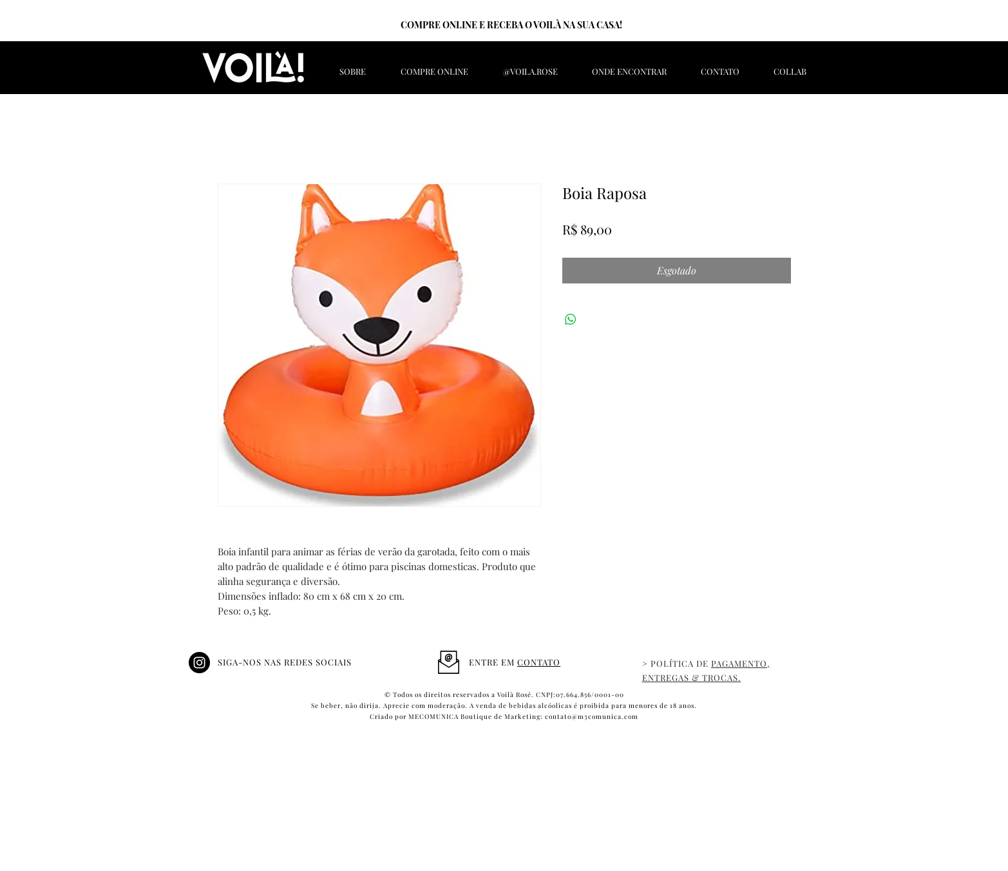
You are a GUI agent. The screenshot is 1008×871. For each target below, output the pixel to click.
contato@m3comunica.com (591, 716)
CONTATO (538, 661)
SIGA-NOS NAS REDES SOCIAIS (285, 661)
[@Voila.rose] (199, 662)
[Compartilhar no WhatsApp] (570, 319)
